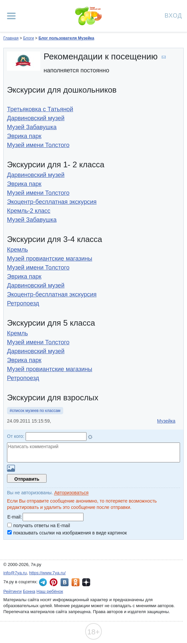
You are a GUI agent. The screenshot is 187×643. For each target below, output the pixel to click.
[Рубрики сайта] (11, 16)
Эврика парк (24, 136)
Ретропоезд (23, 303)
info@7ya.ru (15, 572)
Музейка (166, 421)
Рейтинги (12, 591)
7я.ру (86, 582)
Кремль (17, 249)
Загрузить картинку (11, 468)
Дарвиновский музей (36, 118)
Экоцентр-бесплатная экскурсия (51, 202)
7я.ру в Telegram (43, 582)
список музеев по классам (36, 410)
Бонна (29, 591)
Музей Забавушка (32, 127)
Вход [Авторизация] (173, 15)
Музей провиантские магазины (49, 258)
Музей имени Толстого (38, 145)
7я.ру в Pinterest (54, 582)
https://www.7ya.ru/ (47, 572)
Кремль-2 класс (28, 210)
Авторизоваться (71, 492)
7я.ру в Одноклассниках (76, 582)
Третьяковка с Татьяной (40, 109)
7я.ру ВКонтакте (65, 582)
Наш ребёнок (50, 591)
